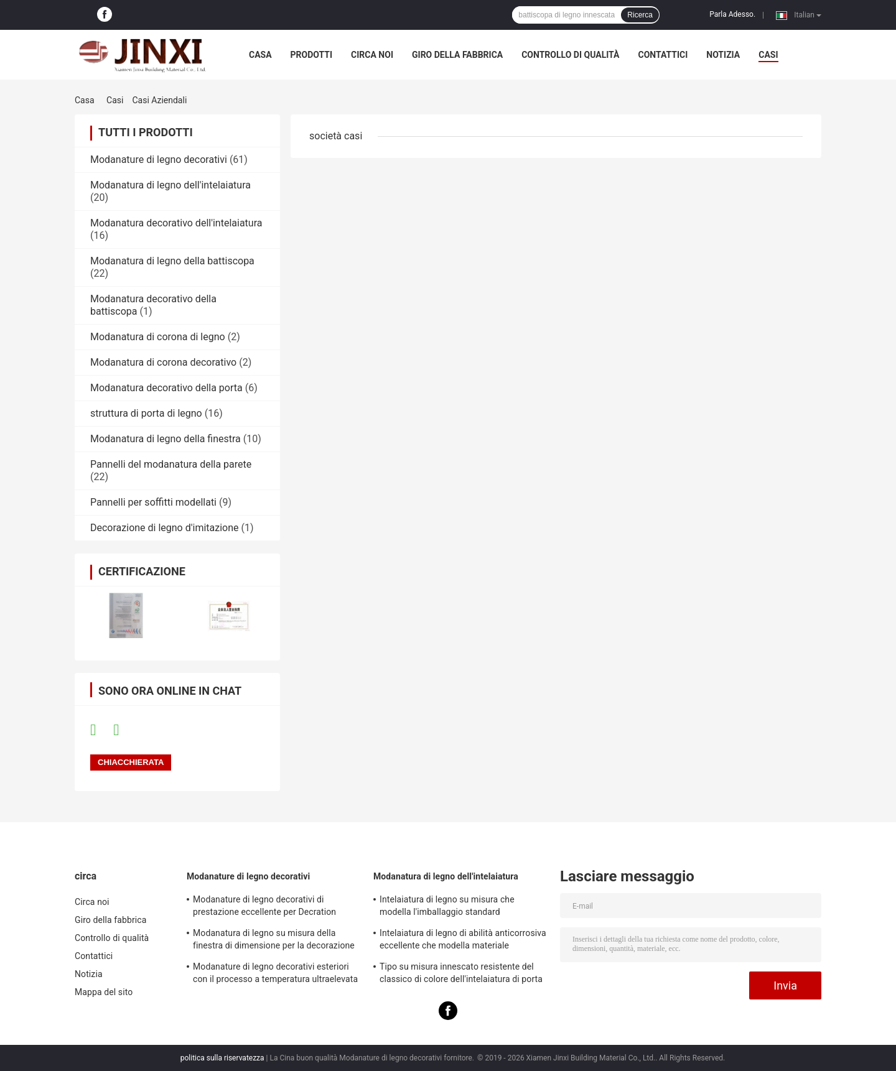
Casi (114, 100)
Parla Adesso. (732, 14)
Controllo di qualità (570, 55)
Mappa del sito (104, 992)
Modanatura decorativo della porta (166, 388)
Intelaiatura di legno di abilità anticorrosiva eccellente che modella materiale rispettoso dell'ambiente (463, 941)
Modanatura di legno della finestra (165, 439)
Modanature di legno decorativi (158, 159)
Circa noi (372, 55)
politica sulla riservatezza (222, 1058)
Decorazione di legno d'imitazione (164, 528)
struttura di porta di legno (146, 413)
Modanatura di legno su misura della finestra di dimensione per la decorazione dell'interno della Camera (274, 941)
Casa (260, 55)
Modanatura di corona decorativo (163, 362)
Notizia (723, 55)
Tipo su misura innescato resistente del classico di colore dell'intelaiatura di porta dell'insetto (461, 975)
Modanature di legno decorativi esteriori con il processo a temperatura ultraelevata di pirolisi (275, 975)
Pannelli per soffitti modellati (153, 502)
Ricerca (640, 15)
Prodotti (312, 55)
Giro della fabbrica (457, 55)
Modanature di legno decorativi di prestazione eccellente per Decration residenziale (264, 907)
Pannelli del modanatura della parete (170, 464)
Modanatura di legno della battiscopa (172, 261)
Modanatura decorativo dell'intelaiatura (176, 223)
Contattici (663, 55)
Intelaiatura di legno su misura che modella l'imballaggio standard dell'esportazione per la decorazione (450, 907)
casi (768, 55)
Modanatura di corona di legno (157, 337)
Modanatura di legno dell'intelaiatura (170, 185)
